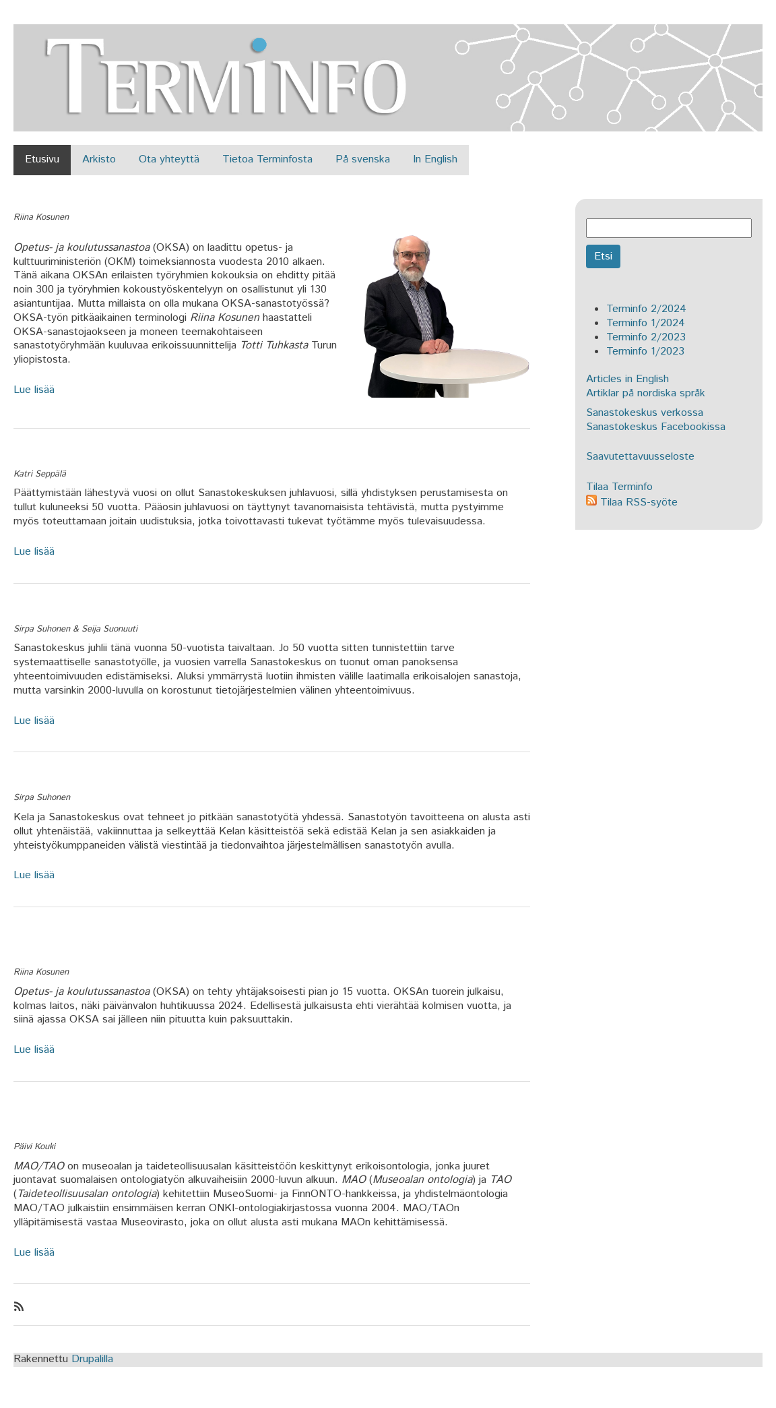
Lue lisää (34, 390)
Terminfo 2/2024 (646, 309)
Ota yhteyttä (169, 159)
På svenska (362, 159)
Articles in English (627, 379)
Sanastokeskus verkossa (644, 413)
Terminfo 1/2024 (645, 323)
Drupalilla (92, 1359)
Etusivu (42, 159)
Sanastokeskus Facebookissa (655, 427)
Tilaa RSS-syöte (632, 502)
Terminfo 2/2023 (646, 337)
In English (435, 159)
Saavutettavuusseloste (640, 456)
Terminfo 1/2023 (645, 351)
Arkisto (99, 159)
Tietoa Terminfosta (267, 159)
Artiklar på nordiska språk (645, 393)
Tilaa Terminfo (619, 487)
